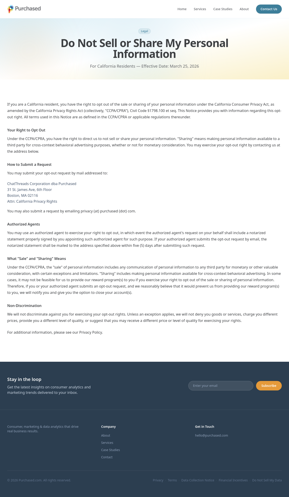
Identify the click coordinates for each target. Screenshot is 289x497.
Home (181, 9)
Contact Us (269, 9)
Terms (172, 480)
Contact (107, 457)
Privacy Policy (90, 332)
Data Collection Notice (197, 480)
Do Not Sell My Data (267, 480)
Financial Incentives (233, 480)
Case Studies (223, 9)
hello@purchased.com (211, 435)
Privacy (158, 480)
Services (200, 9)
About (244, 9)
